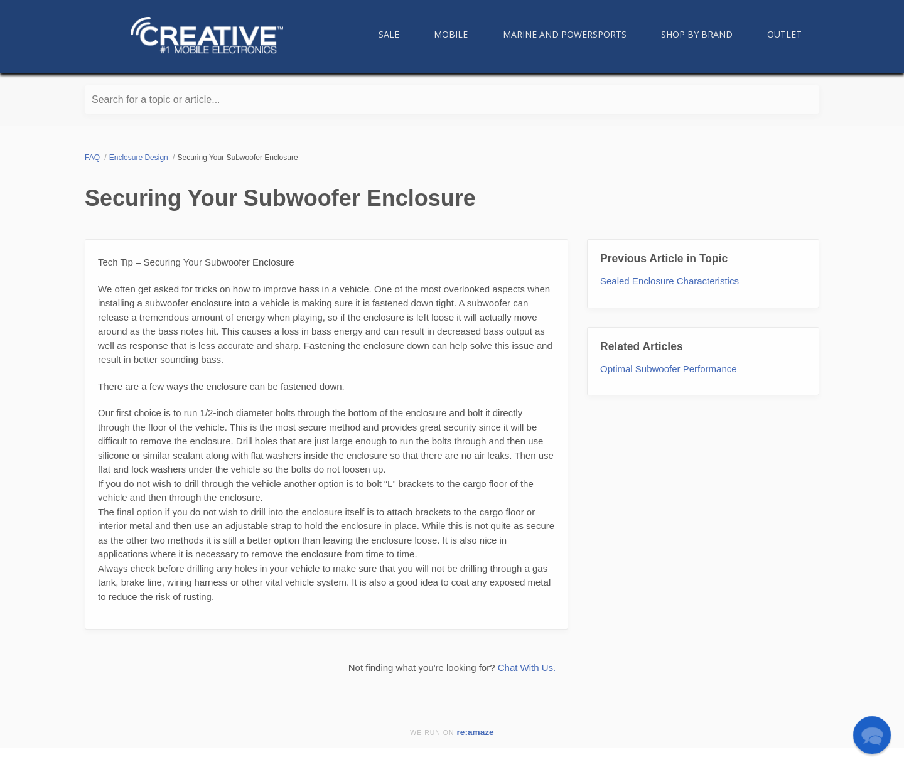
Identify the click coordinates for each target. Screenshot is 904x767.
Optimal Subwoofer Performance (668, 368)
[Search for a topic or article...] (452, 99)
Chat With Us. (527, 667)
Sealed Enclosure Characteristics (669, 281)
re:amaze (475, 732)
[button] (872, 735)
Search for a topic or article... (156, 99)
